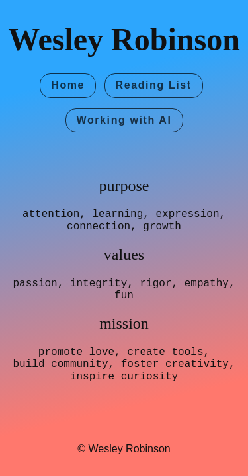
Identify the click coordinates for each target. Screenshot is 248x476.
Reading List (154, 85)
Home (68, 85)
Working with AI (124, 120)
